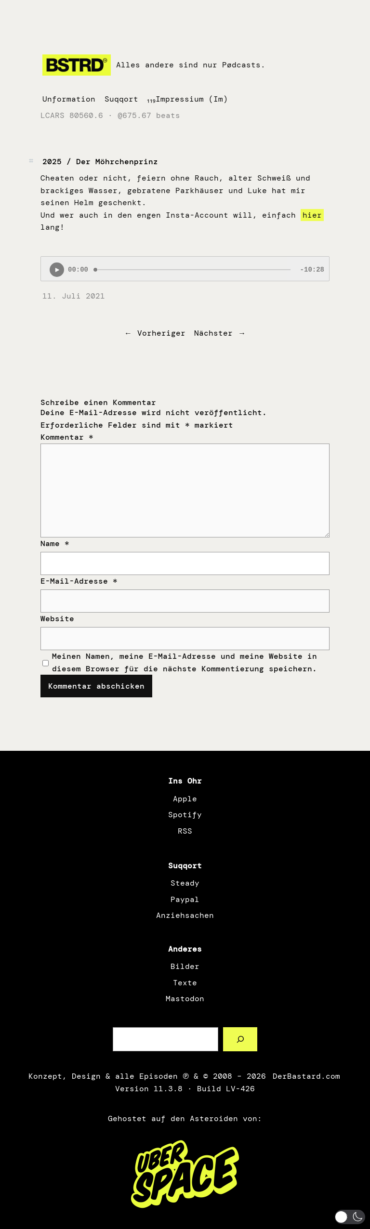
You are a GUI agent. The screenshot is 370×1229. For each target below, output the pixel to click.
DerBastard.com (305, 1076)
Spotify (185, 815)
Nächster (213, 333)
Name (54, 543)
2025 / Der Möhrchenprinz (100, 162)
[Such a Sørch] (240, 1039)
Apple (185, 799)
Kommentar (66, 437)
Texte (185, 983)
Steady (185, 883)
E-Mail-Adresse (79, 581)
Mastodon (185, 999)
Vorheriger (161, 333)
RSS (185, 831)
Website (57, 619)
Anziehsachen (185, 915)
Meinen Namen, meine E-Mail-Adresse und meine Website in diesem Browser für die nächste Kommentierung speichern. (184, 662)
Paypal (185, 899)
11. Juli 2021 (73, 296)
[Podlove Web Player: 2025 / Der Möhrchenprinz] (185, 268)
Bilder (185, 966)
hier (312, 215)
